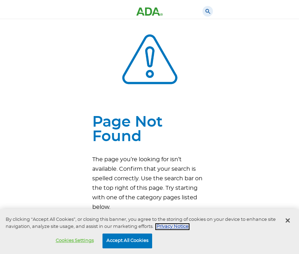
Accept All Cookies (127, 240)
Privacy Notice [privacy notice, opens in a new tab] (172, 226)
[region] (149, 231)
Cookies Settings (75, 240)
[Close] (287, 220)
